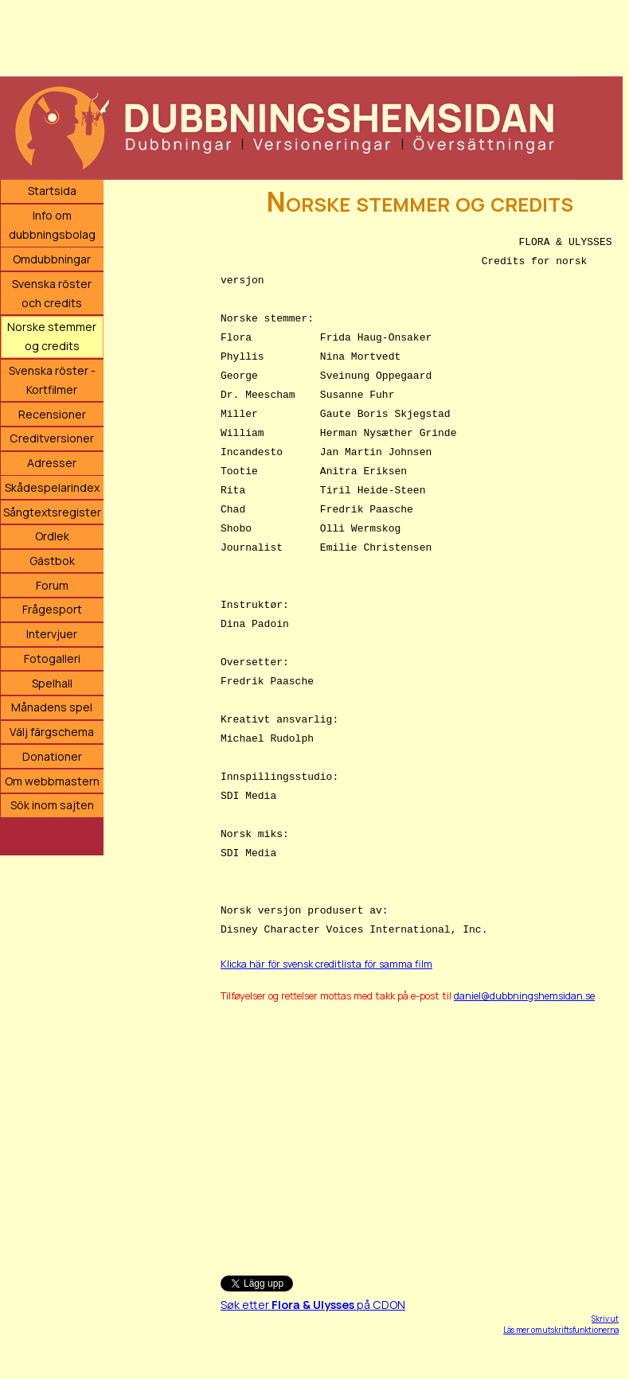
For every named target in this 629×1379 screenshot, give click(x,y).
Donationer (52, 756)
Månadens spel (51, 707)
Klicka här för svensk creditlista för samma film (326, 964)
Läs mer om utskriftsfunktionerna (561, 1329)
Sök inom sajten (52, 804)
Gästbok (52, 560)
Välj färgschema (52, 731)
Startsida (52, 190)
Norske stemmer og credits (51, 336)
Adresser (51, 462)
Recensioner (52, 414)
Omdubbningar (52, 259)
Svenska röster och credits (52, 293)
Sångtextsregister (52, 512)
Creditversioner (52, 438)
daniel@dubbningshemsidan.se (524, 996)
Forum (52, 585)
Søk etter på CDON (313, 1304)
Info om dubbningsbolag (52, 225)
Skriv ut (605, 1318)
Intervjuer (51, 633)
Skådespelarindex (52, 487)
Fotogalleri (52, 658)
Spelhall (52, 683)
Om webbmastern (52, 781)
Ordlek (52, 535)
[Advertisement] (311, 36)
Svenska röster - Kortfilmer (52, 380)
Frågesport (52, 609)
